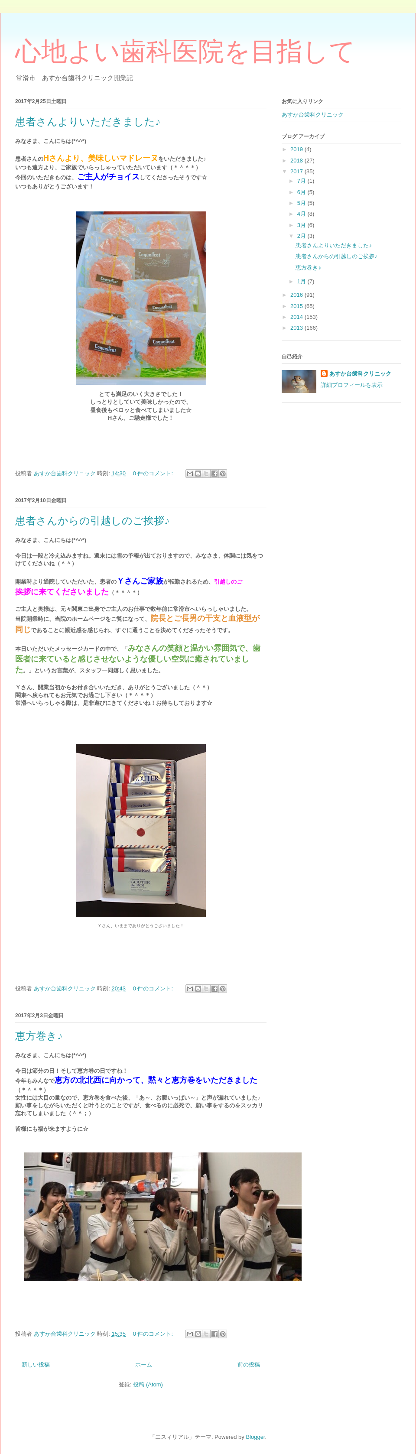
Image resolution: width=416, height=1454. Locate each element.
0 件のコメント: (154, 473)
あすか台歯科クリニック (313, 114)
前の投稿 (248, 1364)
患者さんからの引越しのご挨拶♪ (92, 520)
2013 (297, 328)
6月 (302, 192)
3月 (302, 225)
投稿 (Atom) (148, 1384)
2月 (302, 236)
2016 (297, 295)
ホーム (143, 1364)
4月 (302, 214)
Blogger (255, 1437)
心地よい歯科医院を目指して (185, 51)
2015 (297, 306)
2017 (297, 171)
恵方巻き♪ (38, 1036)
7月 (302, 181)
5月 (302, 203)
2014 (297, 317)
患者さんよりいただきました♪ (87, 121)
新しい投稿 (36, 1364)
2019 (297, 149)
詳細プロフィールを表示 (352, 385)
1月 (302, 281)
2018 (297, 160)
